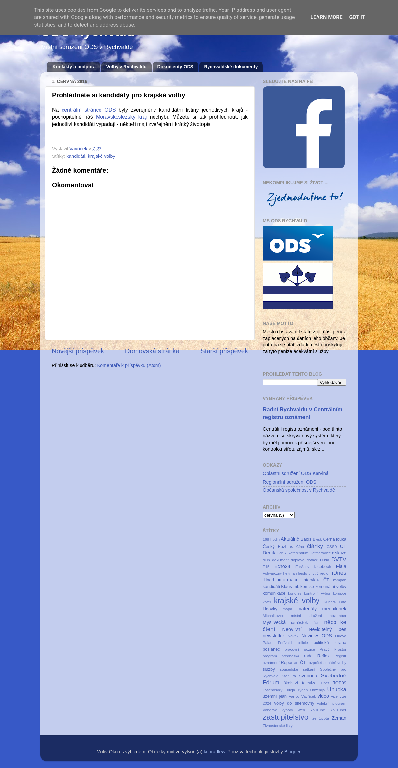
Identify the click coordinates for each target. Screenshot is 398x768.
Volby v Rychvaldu (126, 66)
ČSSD (332, 547)
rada (308, 656)
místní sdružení (306, 616)
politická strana (330, 642)
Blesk (317, 539)
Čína (300, 547)
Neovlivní (292, 629)
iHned (268, 579)
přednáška (290, 656)
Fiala (341, 566)
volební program (331, 703)
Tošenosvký (272, 690)
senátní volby (335, 663)
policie (302, 643)
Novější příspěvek (78, 351)
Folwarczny (272, 573)
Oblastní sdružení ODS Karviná (296, 473)
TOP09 (339, 682)
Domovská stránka (152, 351)
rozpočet (314, 663)
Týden (302, 690)
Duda (324, 560)
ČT (343, 546)
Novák (293, 636)
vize (334, 696)
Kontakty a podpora (74, 66)
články (315, 546)
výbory (287, 710)
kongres (294, 593)
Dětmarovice (320, 553)
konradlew (214, 751)
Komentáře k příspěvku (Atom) (129, 365)
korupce (339, 593)
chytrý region (320, 573)
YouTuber (338, 710)
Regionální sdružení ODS (289, 482)
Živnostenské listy (278, 726)
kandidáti (75, 156)
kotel (267, 602)
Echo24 (282, 566)
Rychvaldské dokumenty (231, 66)
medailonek (334, 608)
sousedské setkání (297, 669)
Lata (342, 602)
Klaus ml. (290, 586)
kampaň (339, 580)
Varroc (294, 696)
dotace (312, 560)
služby (269, 669)
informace (288, 579)
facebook (322, 566)
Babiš (306, 539)
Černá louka (334, 539)
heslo (302, 573)
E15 (266, 567)
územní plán (275, 696)
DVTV (338, 559)
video (323, 696)
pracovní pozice (300, 649)
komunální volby (331, 586)
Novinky (309, 635)
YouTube (317, 710)
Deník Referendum (292, 553)
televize (309, 682)
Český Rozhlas (278, 546)
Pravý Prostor (333, 649)
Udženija (317, 690)
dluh (266, 560)
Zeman (339, 718)
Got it (357, 17)
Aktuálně (290, 539)
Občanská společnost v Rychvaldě (299, 490)
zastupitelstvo (286, 717)
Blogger (292, 751)
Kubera (330, 602)
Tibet (325, 683)
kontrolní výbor (317, 593)
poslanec (271, 649)
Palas (267, 643)
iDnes (339, 573)
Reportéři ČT (293, 662)
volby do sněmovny (294, 703)
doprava (298, 560)
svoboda (308, 675)
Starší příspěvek (224, 351)
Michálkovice (273, 616)
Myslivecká (274, 622)
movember (337, 616)
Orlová (340, 636)
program (270, 656)
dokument (280, 560)
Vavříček (308, 696)
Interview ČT (315, 579)
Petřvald (285, 643)
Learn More (326, 17)
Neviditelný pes (327, 629)
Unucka (337, 689)
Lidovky (270, 608)
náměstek (298, 622)
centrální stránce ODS (89, 110)
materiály (307, 608)
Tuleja (290, 690)
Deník (269, 552)
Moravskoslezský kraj (121, 117)
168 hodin (271, 539)
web (301, 710)
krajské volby (101, 156)
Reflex (323, 656)
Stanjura (289, 676)
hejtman (290, 573)
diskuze (339, 552)
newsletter (273, 635)
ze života (320, 718)
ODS (327, 635)
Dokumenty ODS (175, 66)
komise (307, 586)
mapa (287, 609)
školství (291, 682)
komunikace (274, 593)
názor (316, 623)
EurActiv (302, 567)
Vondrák (270, 710)
